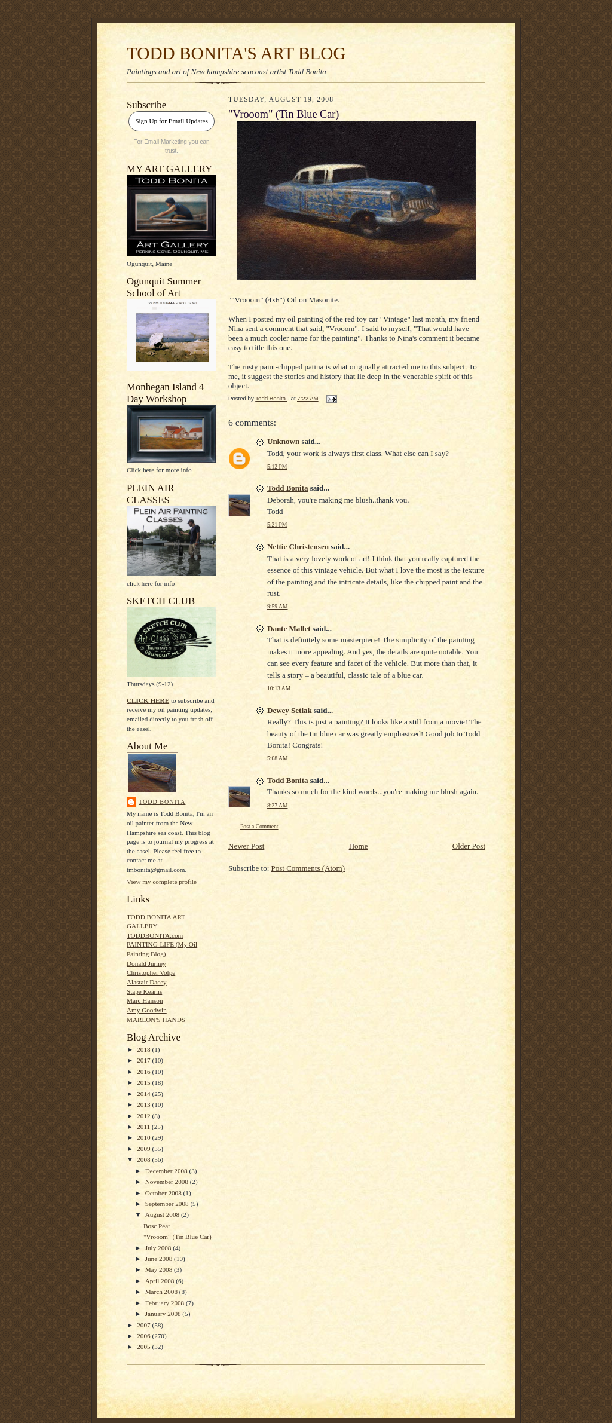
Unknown (283, 441)
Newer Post (246, 845)
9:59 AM (277, 606)
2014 (144, 1093)
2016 (144, 1071)
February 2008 (165, 1302)
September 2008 (168, 1203)
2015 (144, 1082)
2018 (144, 1049)
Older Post (468, 845)
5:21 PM (277, 524)
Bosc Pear (156, 1225)
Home (358, 845)
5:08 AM (277, 758)
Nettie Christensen (298, 546)
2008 (144, 1159)
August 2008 (163, 1214)
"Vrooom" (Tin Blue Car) (177, 1236)
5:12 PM (277, 466)
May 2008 (159, 1269)
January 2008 (164, 1313)
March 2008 (162, 1291)
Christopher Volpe (151, 972)
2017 (144, 1060)
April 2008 (160, 1280)
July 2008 (159, 1247)
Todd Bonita (162, 801)
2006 (144, 1335)
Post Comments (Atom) (308, 868)
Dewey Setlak (289, 710)
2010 (144, 1137)
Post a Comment (259, 826)
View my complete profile (162, 881)
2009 (144, 1148)
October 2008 (164, 1192)
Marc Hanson (145, 1000)
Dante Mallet (289, 628)
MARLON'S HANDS (156, 1019)
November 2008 (167, 1181)
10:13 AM (278, 688)
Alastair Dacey (147, 982)
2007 (144, 1325)
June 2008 (159, 1258)
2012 (144, 1115)
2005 (144, 1346)
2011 (144, 1126)
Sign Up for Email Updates (171, 120)
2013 (144, 1104)
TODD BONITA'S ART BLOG (236, 53)
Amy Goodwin (147, 1010)
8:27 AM (277, 805)
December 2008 (167, 1170)
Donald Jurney (146, 963)
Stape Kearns (144, 991)
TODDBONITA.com (155, 935)
